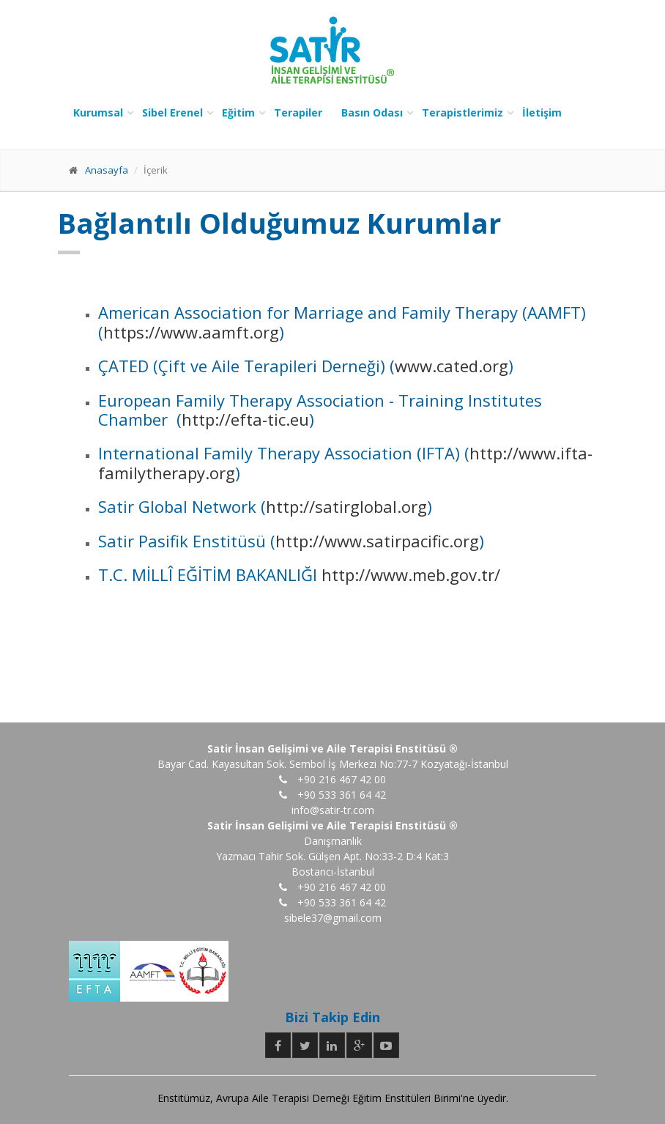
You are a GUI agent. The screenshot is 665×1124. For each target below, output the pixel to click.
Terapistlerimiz (462, 112)
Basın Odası (372, 112)
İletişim (542, 112)
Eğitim (238, 112)
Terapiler (298, 112)
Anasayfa (106, 170)
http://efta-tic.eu (245, 419)
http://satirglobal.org (346, 506)
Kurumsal (98, 112)
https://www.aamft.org (191, 332)
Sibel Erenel (172, 112)
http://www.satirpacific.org (377, 541)
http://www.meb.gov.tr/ (408, 574)
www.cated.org (451, 366)
